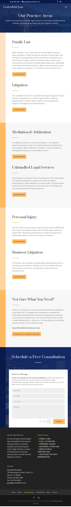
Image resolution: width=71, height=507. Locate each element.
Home (13, 492)
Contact (55, 492)
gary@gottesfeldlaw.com (16, 483)
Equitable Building (14, 470)
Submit (58, 421)
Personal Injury (47, 444)
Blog (48, 492)
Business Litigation (49, 446)
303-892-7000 (18, 478)
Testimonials (40, 492)
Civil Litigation (47, 441)
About (20, 492)
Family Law (44, 439)
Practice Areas (28, 492)
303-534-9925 (16, 480)
